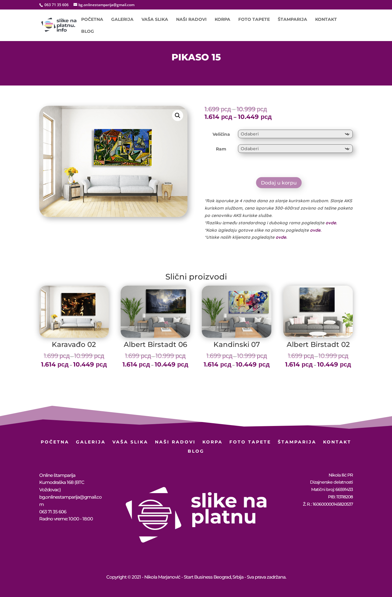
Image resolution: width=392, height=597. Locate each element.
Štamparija (292, 19)
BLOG (87, 31)
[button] (177, 115)
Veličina (221, 134)
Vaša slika (154, 19)
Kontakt (326, 19)
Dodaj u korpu (279, 183)
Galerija (122, 19)
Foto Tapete (254, 19)
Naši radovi (191, 19)
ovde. (331, 223)
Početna (92, 19)
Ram (221, 149)
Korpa (222, 19)
